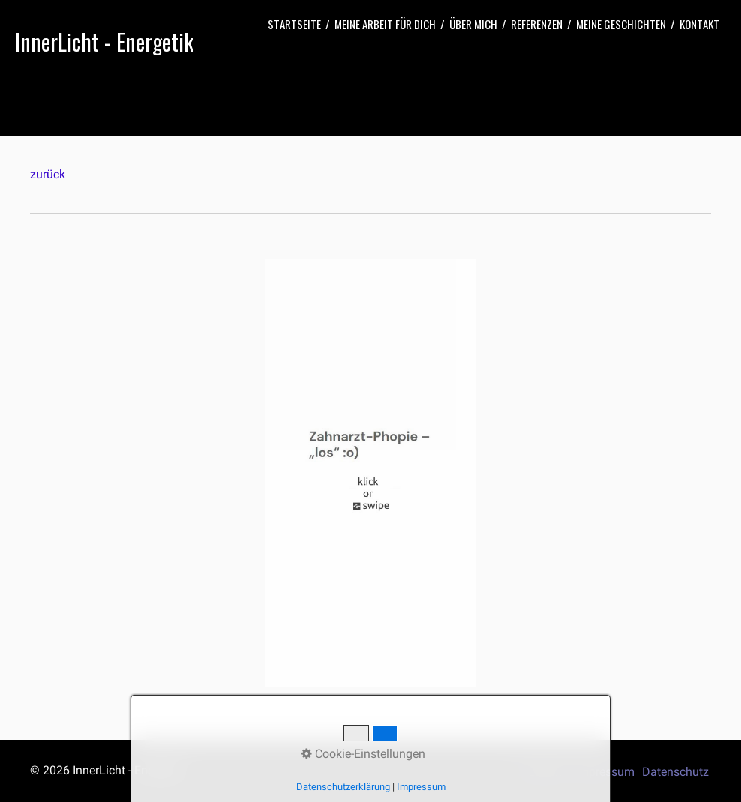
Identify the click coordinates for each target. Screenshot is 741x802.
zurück (47, 174)
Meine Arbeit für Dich (385, 24)
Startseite (294, 24)
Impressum (604, 772)
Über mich (473, 24)
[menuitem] (294, 24)
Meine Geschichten (621, 24)
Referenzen (536, 24)
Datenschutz (675, 772)
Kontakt (699, 24)
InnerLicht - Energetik (104, 41)
